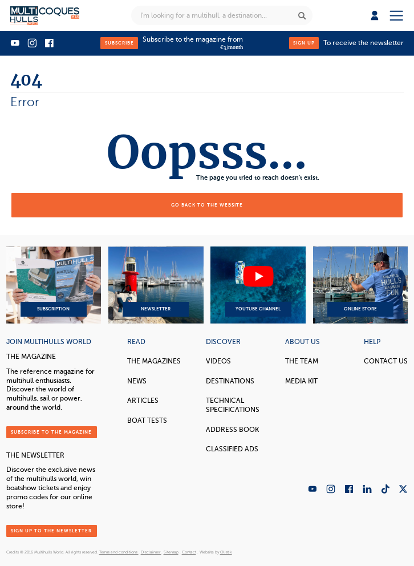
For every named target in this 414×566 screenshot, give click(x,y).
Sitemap (171, 552)
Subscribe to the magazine (51, 432)
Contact (189, 552)
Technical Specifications (232, 405)
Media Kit (301, 381)
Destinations (230, 381)
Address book (232, 430)
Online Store (360, 285)
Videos (218, 361)
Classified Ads (232, 449)
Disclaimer (151, 552)
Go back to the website (207, 205)
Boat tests (147, 420)
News (137, 381)
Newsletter (156, 285)
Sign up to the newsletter (51, 530)
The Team (301, 361)
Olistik (226, 552)
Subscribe (119, 43)
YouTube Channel (258, 285)
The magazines (154, 361)
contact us (386, 361)
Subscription (54, 285)
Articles (143, 401)
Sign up (304, 43)
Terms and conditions (119, 552)
